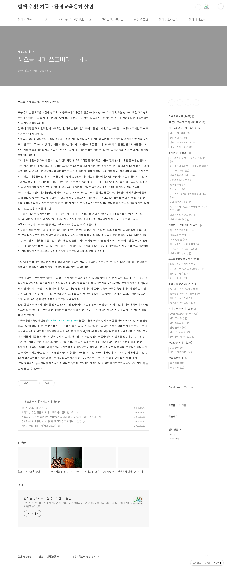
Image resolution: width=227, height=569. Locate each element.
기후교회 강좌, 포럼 (183, 248)
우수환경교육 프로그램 (183, 259)
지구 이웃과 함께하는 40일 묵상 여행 (189, 166)
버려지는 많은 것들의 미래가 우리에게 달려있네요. (47, 412)
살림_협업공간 (25, 556)
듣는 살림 (176, 347)
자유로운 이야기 (30, 401)
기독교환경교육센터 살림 (184, 128)
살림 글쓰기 (178, 327)
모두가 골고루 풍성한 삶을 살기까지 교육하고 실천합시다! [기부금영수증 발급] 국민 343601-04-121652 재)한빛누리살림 (78, 504)
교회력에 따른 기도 (183, 214)
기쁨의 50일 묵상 (180, 180)
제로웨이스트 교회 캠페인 (185, 244)
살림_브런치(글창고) (49, 556)
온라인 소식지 (179, 137)
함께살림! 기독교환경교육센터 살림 (55, 6)
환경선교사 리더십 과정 (183, 264)
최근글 (171, 405)
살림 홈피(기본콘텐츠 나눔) (74, 19)
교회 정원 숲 (178, 239)
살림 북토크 (179, 323)
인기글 (182, 405)
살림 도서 (178, 318)
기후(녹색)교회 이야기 (185, 225)
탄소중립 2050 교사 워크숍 (185, 293)
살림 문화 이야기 (182, 308)
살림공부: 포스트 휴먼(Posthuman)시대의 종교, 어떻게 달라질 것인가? (59, 417)
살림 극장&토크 (180, 332)
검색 (198, 7)
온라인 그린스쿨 (180, 273)
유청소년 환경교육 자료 (183, 302)
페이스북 (171, 102)
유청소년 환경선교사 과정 (184, 289)
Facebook (174, 387)
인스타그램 (180, 102)
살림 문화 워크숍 (182, 336)
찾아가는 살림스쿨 (181, 298)
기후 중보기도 (180, 202)
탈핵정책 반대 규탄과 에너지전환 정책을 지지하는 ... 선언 (51, 421)
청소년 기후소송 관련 (32, 408)
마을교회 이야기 (180, 234)
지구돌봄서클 (178, 278)
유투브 (196, 102)
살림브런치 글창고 (112, 19)
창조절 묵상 (178, 184)
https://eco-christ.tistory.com (62, 320)
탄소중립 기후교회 (182, 230)
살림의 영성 (179, 153)
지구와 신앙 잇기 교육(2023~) (187, 268)
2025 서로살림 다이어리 (184, 313)
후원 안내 (177, 363)
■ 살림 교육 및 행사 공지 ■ (186, 122)
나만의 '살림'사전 (181, 352)
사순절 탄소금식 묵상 (183, 175)
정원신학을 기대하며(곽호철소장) (38, 425)
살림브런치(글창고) (181, 147)
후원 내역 (177, 367)
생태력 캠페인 (180, 253)
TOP (206, 558)
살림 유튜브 (141, 19)
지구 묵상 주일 (179, 170)
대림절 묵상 (178, 189)
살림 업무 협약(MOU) (182, 142)
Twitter (188, 387)
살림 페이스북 (197, 19)
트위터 (188, 102)
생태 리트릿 (179, 219)
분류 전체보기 (181, 116)
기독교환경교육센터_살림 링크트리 (83, 556)
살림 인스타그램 (168, 19)
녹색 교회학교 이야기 (182, 284)
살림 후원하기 (26, 19)
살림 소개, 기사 (180, 133)
